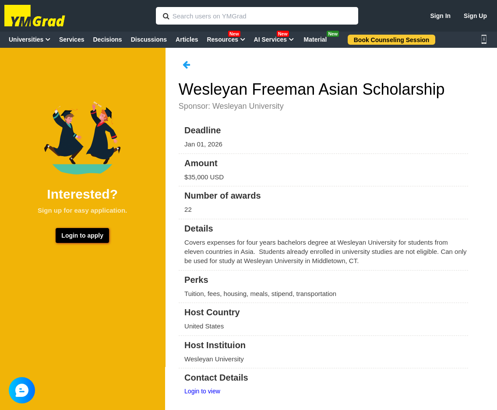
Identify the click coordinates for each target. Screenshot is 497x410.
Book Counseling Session (392, 39)
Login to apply (82, 235)
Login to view (202, 391)
